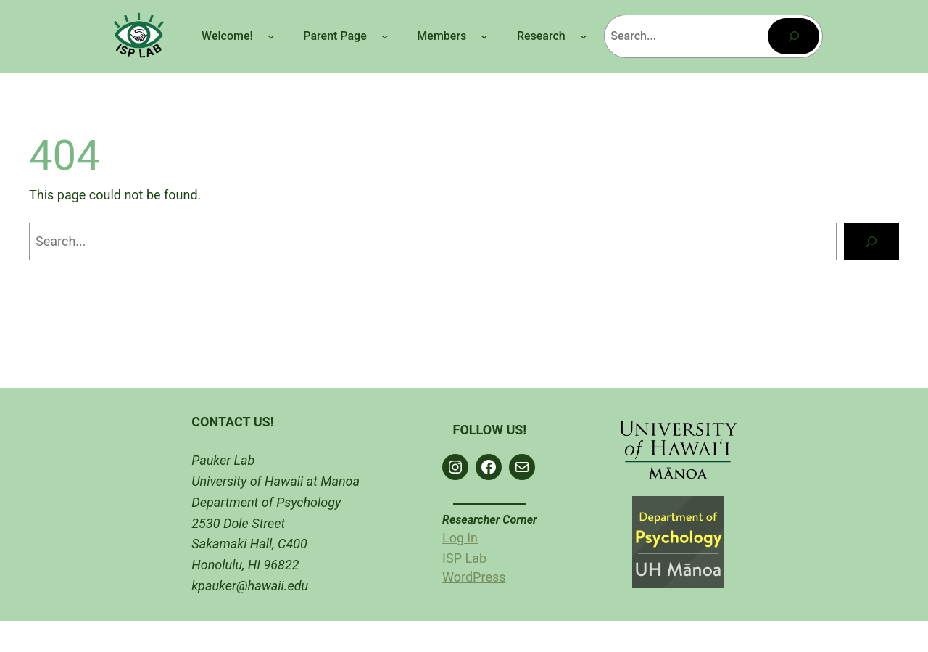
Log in (460, 537)
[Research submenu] (583, 36)
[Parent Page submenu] (385, 36)
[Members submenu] (484, 36)
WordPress (473, 577)
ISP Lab (464, 558)
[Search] (793, 36)
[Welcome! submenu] (271, 36)
